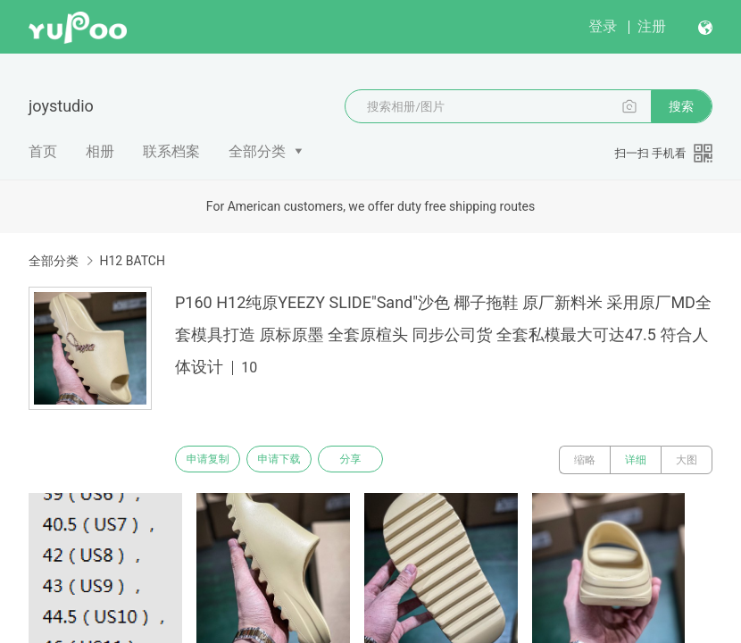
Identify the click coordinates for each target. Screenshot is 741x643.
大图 (686, 460)
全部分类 (257, 151)
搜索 (681, 106)
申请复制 (212, 460)
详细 (635, 460)
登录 (602, 26)
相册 (100, 151)
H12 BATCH (131, 261)
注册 (651, 26)
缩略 (584, 460)
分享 (373, 460)
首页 (43, 151)
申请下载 (292, 460)
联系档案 (171, 151)
